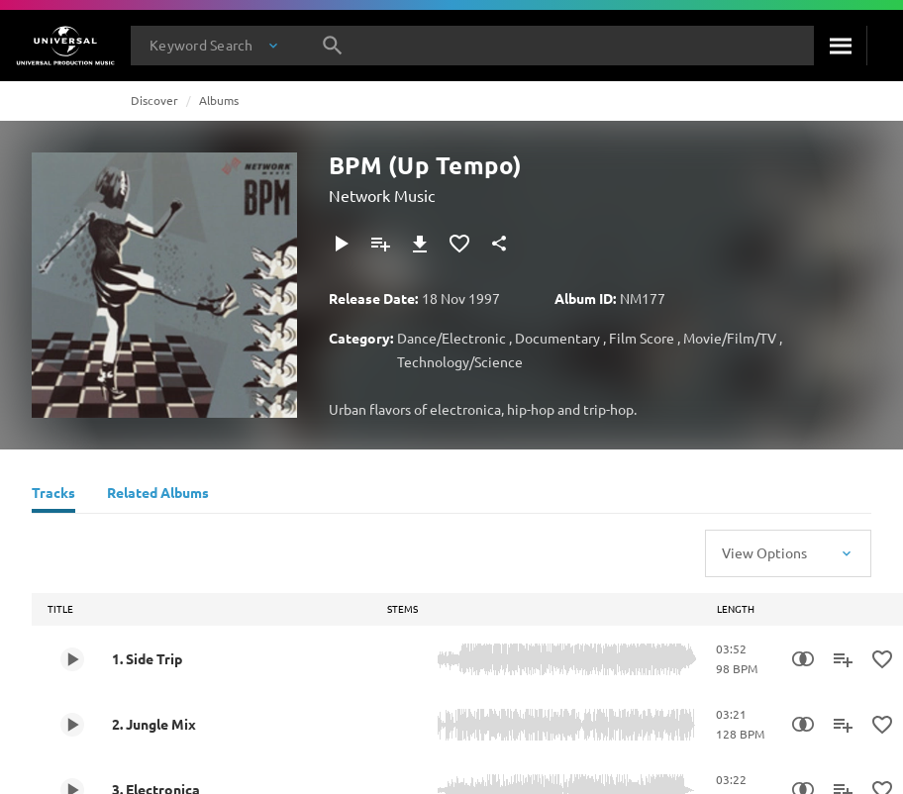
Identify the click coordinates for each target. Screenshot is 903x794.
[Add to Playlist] (380, 243)
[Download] (420, 243)
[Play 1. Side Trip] (72, 659)
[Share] (499, 243)
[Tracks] (53, 495)
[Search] (840, 45)
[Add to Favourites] (459, 243)
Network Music (382, 195)
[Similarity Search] (803, 659)
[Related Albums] (158, 495)
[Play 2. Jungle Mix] (72, 724)
